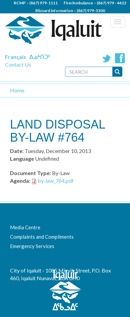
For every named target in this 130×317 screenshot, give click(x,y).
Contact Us (18, 64)
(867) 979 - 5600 (84, 18)
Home (17, 90)
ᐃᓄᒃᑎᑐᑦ (39, 57)
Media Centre (25, 227)
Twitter (107, 58)
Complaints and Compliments (42, 237)
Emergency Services (32, 246)
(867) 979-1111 (43, 2)
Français (15, 57)
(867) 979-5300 (91, 10)
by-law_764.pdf (56, 180)
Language (22, 158)
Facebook (120, 58)
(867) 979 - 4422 (111, 2)
